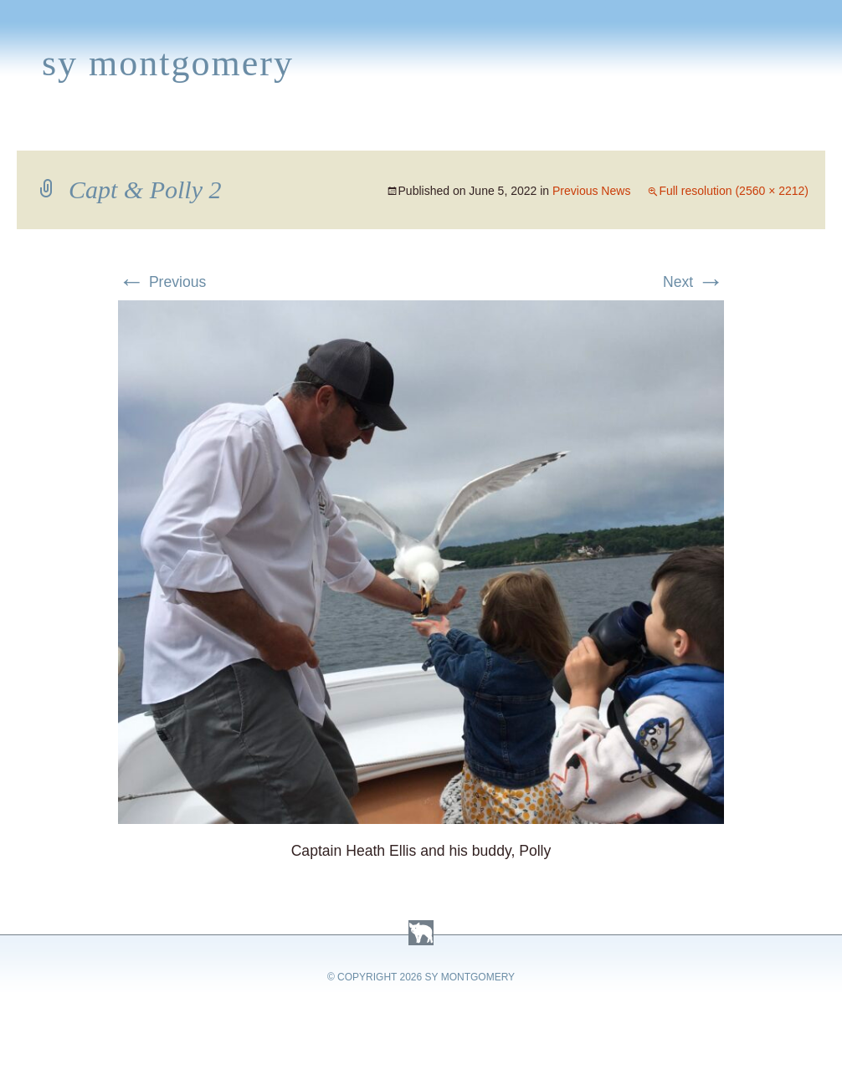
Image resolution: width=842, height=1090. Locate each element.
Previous (162, 282)
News (287, 130)
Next (693, 282)
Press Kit (675, 130)
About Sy (524, 130)
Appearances (193, 130)
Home (30, 130)
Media (349, 130)
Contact (766, 130)
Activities (430, 130)
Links (599, 130)
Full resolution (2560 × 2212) (734, 190)
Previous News (591, 190)
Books (95, 130)
